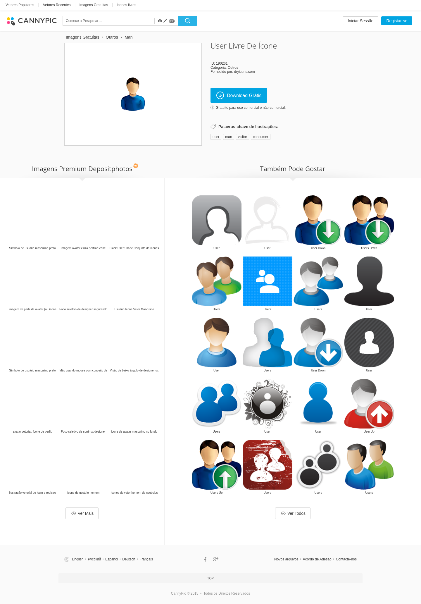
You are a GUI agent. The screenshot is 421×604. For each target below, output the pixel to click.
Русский (94, 559)
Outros (233, 68)
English (77, 559)
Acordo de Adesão (317, 559)
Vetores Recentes (57, 5)
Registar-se (396, 20)
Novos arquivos (286, 559)
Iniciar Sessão (360, 20)
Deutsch (128, 559)
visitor (242, 137)
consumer (260, 137)
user (216, 137)
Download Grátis (238, 95)
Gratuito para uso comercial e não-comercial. (251, 108)
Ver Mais (82, 513)
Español (111, 559)
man (228, 137)
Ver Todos (293, 513)
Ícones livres (126, 5)
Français (146, 559)
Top (210, 578)
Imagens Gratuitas (93, 5)
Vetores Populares (20, 5)
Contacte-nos (346, 559)
